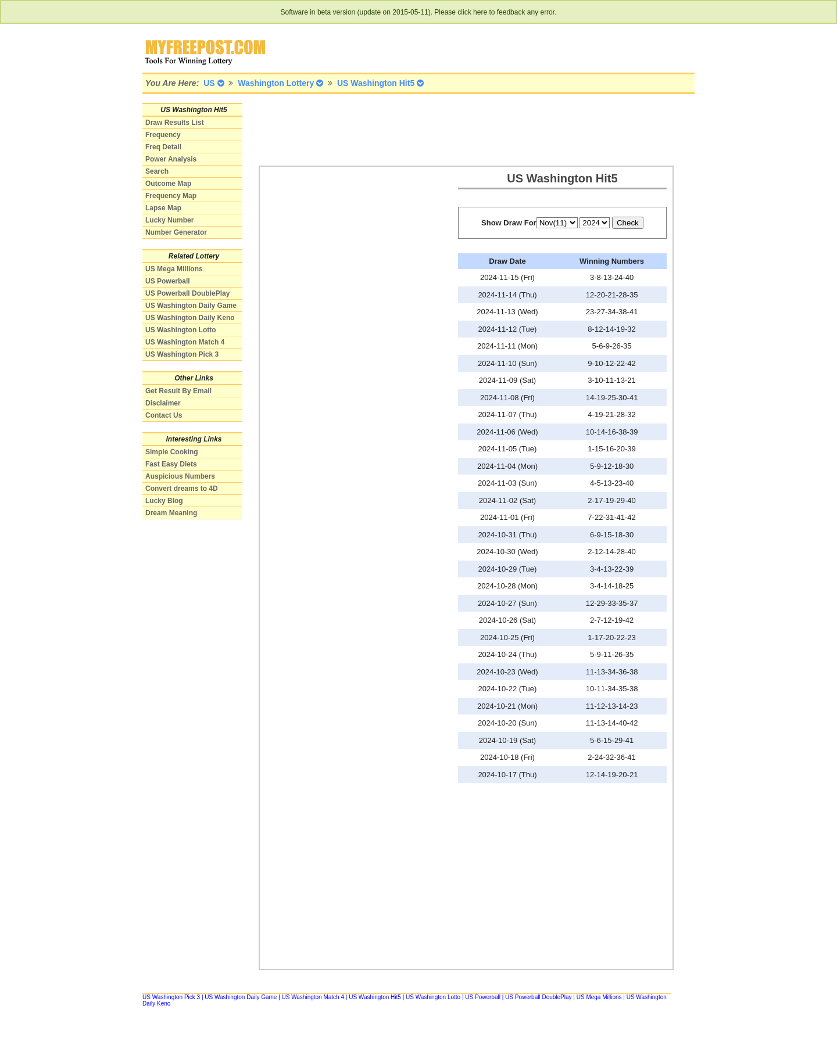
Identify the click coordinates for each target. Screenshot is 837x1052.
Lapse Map (163, 208)
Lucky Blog (164, 501)
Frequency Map (170, 196)
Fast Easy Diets (171, 464)
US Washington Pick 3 (182, 354)
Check (628, 222)
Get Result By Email (178, 391)
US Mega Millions (174, 269)
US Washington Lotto (180, 330)
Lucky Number (169, 220)
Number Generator (176, 232)
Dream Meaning (171, 513)
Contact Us (163, 415)
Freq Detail (163, 147)
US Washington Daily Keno (190, 318)
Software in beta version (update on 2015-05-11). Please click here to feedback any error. (419, 12)
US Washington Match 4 (184, 342)
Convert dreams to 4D (181, 488)
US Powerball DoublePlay (187, 293)
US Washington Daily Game (191, 305)
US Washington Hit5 (375, 997)
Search (157, 171)
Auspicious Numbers (180, 476)
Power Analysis (170, 159)
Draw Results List (174, 123)
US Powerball (167, 281)
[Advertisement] (470, 129)
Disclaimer (163, 403)
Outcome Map (168, 183)
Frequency (163, 135)
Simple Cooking (171, 452)
